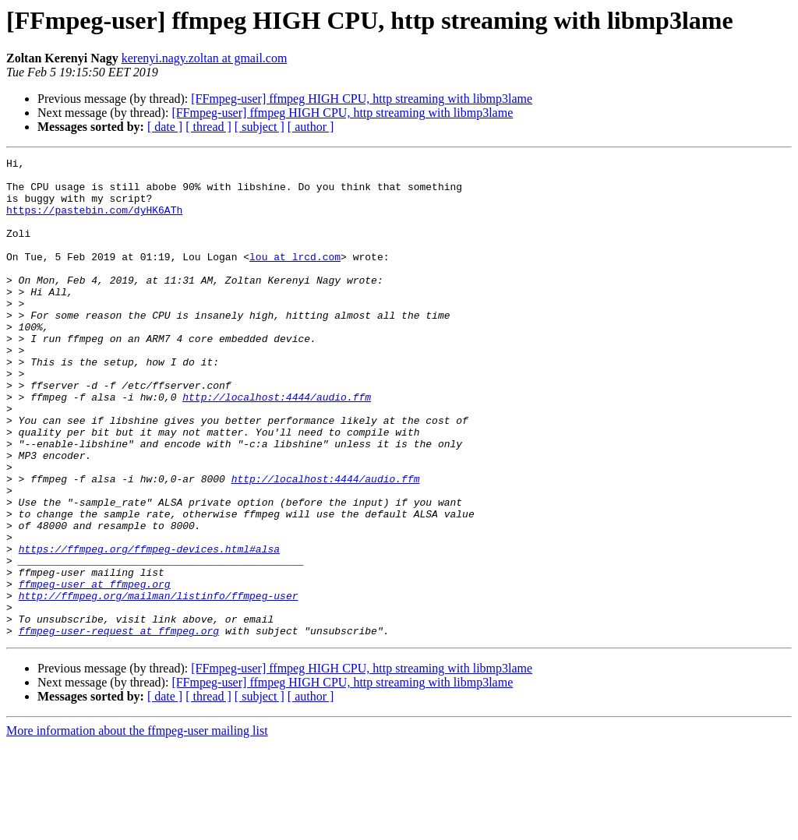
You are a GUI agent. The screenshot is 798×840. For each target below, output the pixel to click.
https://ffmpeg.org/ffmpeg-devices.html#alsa (149, 628)
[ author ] (311, 126)
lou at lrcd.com (295, 277)
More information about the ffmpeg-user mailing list (137, 826)
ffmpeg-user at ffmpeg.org (95, 670)
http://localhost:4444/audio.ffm (276, 446)
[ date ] (164, 126)
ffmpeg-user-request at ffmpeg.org (119, 726)
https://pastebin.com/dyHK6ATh (94, 221)
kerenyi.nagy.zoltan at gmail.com (205, 58)
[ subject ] (259, 126)
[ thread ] (208, 126)
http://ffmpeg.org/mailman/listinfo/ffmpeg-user (158, 684)
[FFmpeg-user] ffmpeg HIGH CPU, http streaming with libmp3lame (361, 98)
